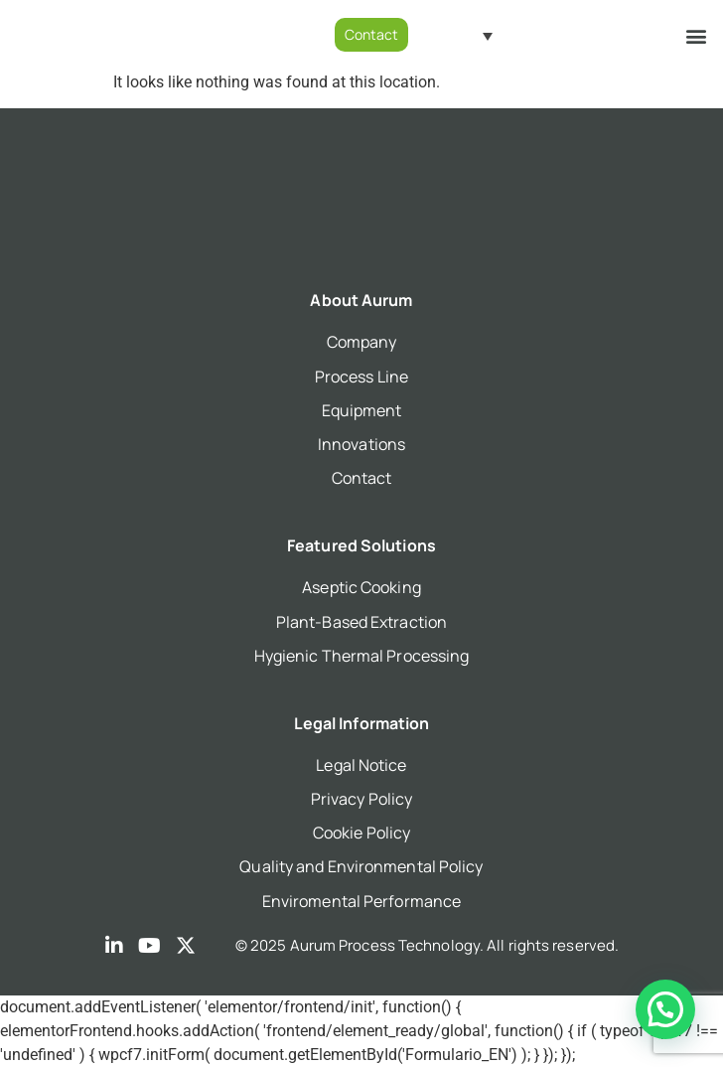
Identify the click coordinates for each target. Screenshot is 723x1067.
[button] (696, 35)
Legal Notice (361, 765)
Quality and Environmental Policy (361, 866)
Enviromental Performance (361, 901)
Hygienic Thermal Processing (362, 656)
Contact (362, 478)
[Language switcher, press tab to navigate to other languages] (465, 35)
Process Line (361, 376)
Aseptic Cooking (361, 587)
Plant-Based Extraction (361, 622)
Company (362, 342)
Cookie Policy (361, 832)
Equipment (362, 410)
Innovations (361, 444)
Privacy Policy (361, 799)
